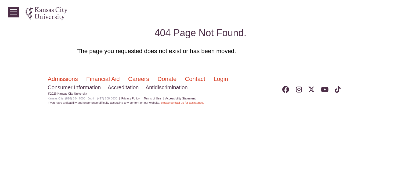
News (363, 13)
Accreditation (123, 87)
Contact (196, 79)
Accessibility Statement (180, 98)
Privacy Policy (130, 98)
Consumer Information (74, 87)
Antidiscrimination (167, 87)
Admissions (64, 79)
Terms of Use (152, 98)
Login (379, 13)
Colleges (318, 13)
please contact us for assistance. (182, 102)
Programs (342, 13)
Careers (139, 79)
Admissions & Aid (286, 13)
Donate (167, 79)
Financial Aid (103, 79)
